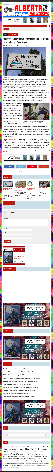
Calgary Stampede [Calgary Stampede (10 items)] (23, 452)
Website (6, 236)
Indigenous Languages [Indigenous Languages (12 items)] (7, 459)
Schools (4, 191)
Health (28, 191)
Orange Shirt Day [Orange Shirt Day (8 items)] (21, 464)
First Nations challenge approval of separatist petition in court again (17, 384)
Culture (23, 187)
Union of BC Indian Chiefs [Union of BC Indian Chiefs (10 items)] (42, 466)
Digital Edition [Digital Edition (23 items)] (19, 455)
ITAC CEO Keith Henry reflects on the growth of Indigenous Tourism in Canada (18, 375)
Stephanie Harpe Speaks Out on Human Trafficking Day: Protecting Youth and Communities (21, 378)
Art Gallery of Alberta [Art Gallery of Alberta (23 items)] (13, 450)
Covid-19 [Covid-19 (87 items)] (11, 454)
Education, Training (19, 189)
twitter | (41, 150)
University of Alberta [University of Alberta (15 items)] (7, 467)
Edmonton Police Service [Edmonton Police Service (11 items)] (40, 455)
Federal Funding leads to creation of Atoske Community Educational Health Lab (32, 196)
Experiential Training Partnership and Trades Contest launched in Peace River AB (8, 196)
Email (5, 232)
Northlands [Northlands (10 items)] (5, 464)
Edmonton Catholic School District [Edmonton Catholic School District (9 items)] (29, 455)
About (5, 1)
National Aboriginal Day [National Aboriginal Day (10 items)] (9, 460)
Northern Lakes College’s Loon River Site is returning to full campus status (44, 193)
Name (5, 228)
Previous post (22, 172)
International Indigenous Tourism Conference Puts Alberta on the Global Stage (19, 372)
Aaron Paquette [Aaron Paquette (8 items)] (5, 447)
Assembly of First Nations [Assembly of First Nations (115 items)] (30, 449)
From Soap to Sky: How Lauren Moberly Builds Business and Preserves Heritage (19, 391)
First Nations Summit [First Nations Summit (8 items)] (29, 457)
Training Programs (31, 192)
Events (33, 189)
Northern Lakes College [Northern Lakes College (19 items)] (43, 462)
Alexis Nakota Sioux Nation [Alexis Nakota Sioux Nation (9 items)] (31, 447)
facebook (46, 150)
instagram (5, 152)
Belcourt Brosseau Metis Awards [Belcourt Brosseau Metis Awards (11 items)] (13, 452)
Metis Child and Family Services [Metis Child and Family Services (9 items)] (23, 458)
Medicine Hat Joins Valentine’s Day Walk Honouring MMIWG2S (15, 394)
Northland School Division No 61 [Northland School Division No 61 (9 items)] (12, 464)
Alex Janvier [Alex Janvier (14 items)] (38, 447)
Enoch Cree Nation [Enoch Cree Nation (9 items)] (14, 457)
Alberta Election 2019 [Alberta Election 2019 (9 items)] (11, 447)
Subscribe (10, 1)
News (8, 189)
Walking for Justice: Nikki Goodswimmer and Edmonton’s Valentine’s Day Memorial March (21, 387)
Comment (6, 218)
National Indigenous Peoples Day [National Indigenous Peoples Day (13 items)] (21, 460)
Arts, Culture (18, 187)
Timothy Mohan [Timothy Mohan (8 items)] (33, 464)
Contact (20, 1)
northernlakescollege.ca (31, 150)
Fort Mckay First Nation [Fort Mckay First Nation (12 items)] (38, 457)
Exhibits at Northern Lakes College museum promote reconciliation (20, 193)
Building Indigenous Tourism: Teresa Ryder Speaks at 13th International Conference (20, 381)
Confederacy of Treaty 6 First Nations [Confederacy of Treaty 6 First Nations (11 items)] (33, 452)
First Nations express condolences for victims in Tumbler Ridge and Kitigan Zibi (19, 397)
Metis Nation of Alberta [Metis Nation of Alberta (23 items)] (35, 459)
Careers (4, 188)
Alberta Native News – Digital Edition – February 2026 (14, 369)
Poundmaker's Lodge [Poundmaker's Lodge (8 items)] (27, 464)
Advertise (15, 1)
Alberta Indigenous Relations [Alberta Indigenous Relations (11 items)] (20, 447)
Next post (32, 172)
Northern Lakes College (22, 46)
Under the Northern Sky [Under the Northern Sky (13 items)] (32, 466)
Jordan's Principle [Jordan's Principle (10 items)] (15, 458)
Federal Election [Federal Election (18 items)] (22, 457)
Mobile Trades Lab (12, 46)
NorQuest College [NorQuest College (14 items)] (32, 462)
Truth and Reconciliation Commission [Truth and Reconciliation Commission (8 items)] (21, 466)
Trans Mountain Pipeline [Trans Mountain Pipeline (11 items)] (40, 464)
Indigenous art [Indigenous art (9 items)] (45, 457)
